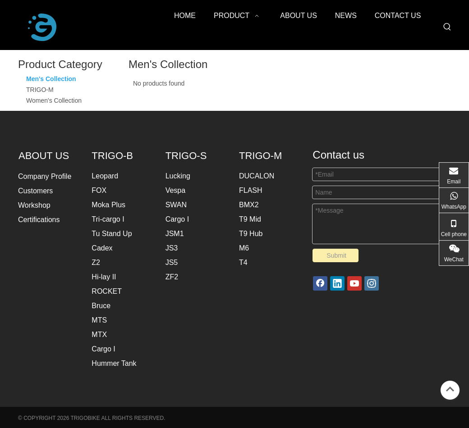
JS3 (172, 248)
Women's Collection (54, 100)
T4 (243, 262)
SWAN (176, 205)
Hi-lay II (104, 277)
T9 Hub (250, 233)
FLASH (250, 190)
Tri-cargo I (108, 219)
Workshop (34, 205)
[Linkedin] (337, 283)
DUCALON (256, 176)
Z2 (96, 262)
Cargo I (103, 349)
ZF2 (172, 277)
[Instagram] (371, 283)
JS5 (172, 262)
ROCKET (107, 291)
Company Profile (44, 176)
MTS (99, 320)
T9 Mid (250, 219)
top (450, 389)
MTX (99, 334)
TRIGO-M (40, 89)
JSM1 (175, 233)
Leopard (105, 176)
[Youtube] (354, 283)
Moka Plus (108, 205)
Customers (35, 191)
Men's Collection (51, 78)
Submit (336, 255)
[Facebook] (320, 283)
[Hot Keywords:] (447, 27)
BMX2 (249, 205)
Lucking (178, 176)
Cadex (102, 248)
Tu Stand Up (112, 233)
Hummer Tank (114, 363)
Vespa (175, 190)
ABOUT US (45, 155)
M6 (244, 248)
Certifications (39, 219)
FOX (99, 190)
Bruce (101, 306)
